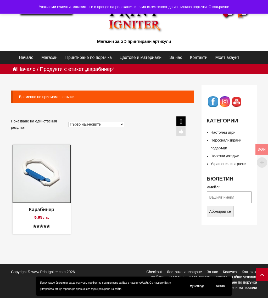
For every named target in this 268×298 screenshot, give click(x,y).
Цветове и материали (140, 57)
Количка (230, 272)
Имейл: (213, 187)
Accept (220, 285)
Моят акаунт (227, 57)
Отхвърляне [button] (219, 6)
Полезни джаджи (225, 156)
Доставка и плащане (184, 272)
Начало (26, 57)
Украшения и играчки (229, 164)
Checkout (154, 272)
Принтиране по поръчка (88, 57)
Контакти (199, 57)
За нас (175, 57)
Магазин (49, 57)
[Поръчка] (96, 124)
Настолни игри (223, 132)
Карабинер (41, 209)
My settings (197, 286)
